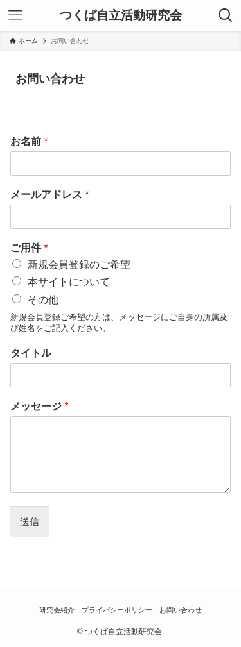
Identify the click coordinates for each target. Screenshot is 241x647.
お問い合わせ (180, 610)
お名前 (29, 141)
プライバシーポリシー (117, 610)
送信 (29, 521)
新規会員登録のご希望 (79, 264)
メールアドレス (49, 194)
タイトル (30, 353)
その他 (43, 299)
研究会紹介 (57, 610)
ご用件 (29, 247)
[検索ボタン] (225, 15)
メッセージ (39, 406)
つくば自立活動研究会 (121, 16)
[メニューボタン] (15, 15)
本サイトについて (69, 281)
